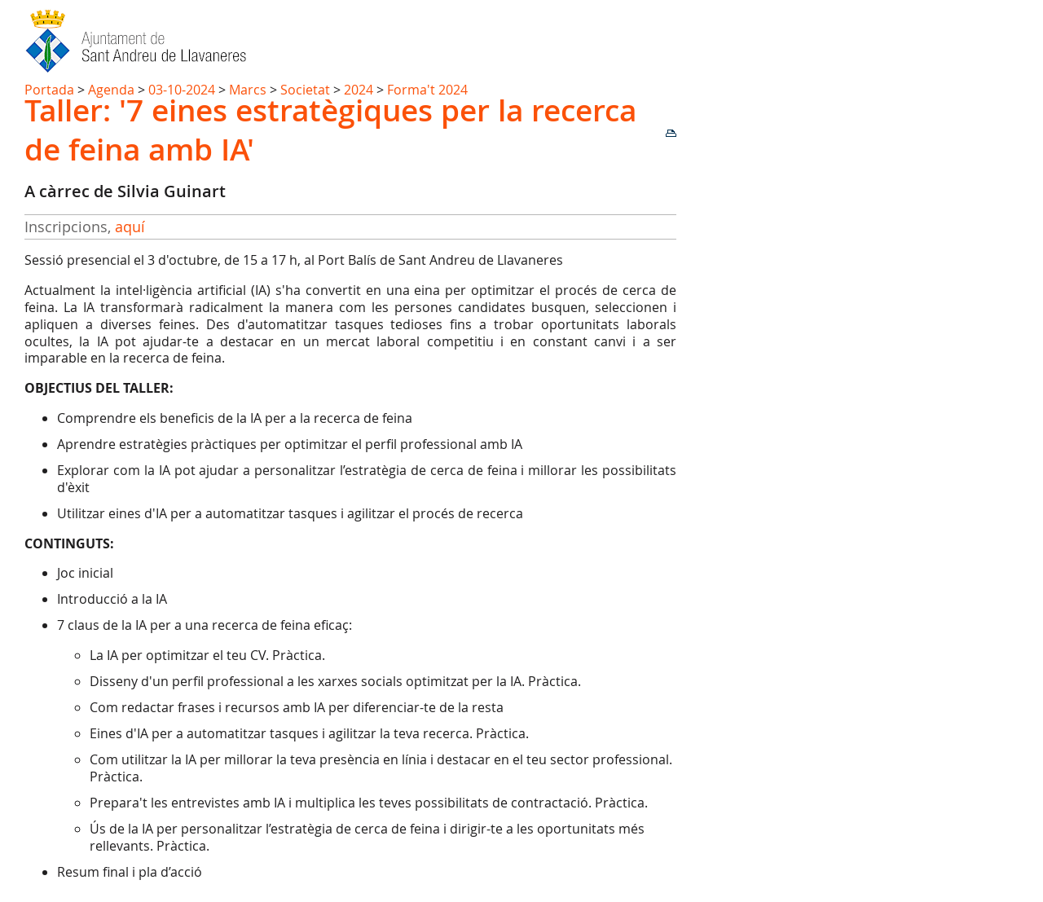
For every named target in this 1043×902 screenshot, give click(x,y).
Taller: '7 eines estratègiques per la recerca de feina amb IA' (330, 129)
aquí (130, 226)
